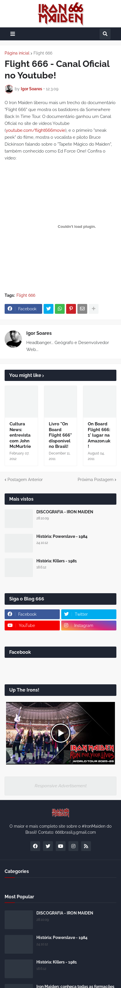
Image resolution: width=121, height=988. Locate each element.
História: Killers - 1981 (56, 561)
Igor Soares (39, 333)
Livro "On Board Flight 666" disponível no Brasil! (60, 435)
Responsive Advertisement (61, 785)
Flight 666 (42, 53)
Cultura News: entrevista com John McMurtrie (20, 435)
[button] (13, 33)
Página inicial (17, 53)
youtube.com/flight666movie (35, 130)
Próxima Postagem (95, 479)
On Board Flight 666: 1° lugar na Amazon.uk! (99, 435)
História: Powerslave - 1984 (62, 536)
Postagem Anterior (25, 479)
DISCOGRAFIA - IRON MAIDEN (64, 512)
